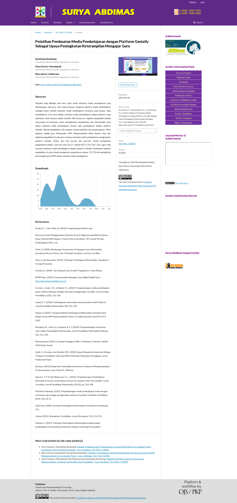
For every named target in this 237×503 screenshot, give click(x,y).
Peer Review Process (184, 86)
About (69, 22)
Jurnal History (106, 22)
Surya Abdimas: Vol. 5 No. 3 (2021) (94, 456)
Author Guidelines (183, 113)
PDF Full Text (129, 85)
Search (199, 22)
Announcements (87, 22)
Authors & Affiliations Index (183, 100)
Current (45, 22)
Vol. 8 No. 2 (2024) (63, 32)
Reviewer (183, 82)
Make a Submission (183, 122)
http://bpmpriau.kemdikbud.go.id (50, 281)
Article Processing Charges (183, 104)
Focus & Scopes (183, 73)
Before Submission (183, 109)
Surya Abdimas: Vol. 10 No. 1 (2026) (111, 462)
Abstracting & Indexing (183, 91)
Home (33, 22)
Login (202, 2)
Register (192, 2)
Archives (57, 22)
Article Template (184, 118)
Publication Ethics (183, 95)
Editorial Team (183, 77)
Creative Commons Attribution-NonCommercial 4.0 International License (137, 186)
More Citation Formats (131, 130)
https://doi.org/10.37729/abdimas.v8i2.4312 (60, 84)
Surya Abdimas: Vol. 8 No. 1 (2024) (93, 450)
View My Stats (182, 183)
